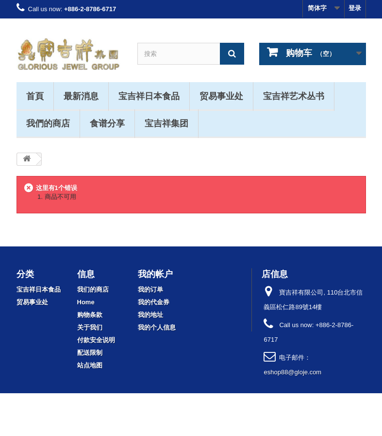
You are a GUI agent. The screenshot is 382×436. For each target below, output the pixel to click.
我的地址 (150, 314)
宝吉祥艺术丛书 (293, 96)
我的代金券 (153, 302)
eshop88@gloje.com (292, 372)
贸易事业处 (221, 96)
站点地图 (89, 365)
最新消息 (81, 96)
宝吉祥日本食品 (149, 96)
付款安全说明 (96, 340)
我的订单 (150, 289)
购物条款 (89, 314)
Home (86, 302)
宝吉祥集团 (166, 123)
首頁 (35, 96)
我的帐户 (155, 273)
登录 (355, 8)
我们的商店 (93, 289)
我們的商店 (48, 123)
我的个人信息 (157, 327)
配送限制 (89, 352)
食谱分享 (107, 123)
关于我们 (89, 327)
